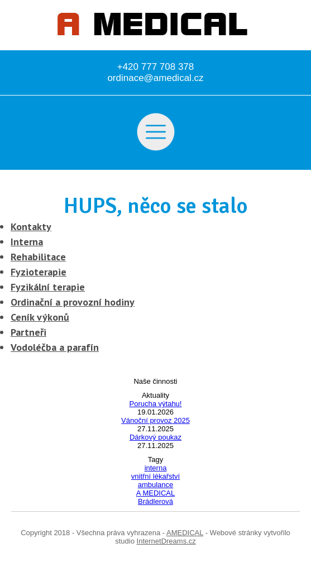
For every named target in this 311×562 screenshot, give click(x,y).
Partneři (28, 332)
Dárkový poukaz (155, 437)
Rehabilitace (38, 256)
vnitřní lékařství (155, 476)
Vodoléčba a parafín (55, 347)
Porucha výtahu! (156, 403)
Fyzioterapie (38, 271)
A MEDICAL (155, 493)
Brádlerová (155, 501)
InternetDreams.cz (166, 541)
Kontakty (31, 226)
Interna (27, 241)
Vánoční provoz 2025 (155, 420)
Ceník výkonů (40, 317)
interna (156, 468)
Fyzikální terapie (48, 286)
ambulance (156, 484)
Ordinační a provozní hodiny (73, 302)
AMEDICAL (184, 532)
